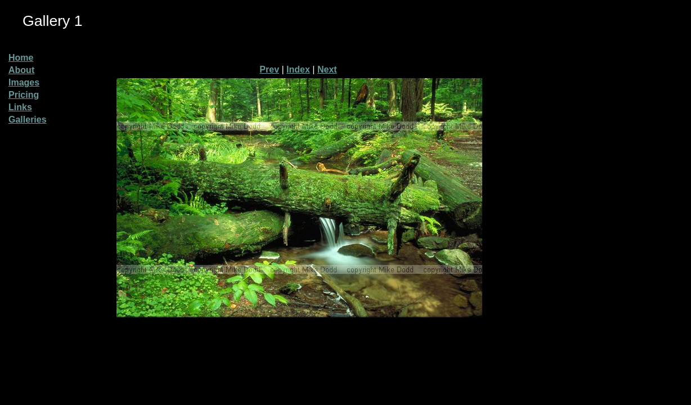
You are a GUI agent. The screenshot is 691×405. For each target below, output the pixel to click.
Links (20, 107)
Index (298, 69)
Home (20, 57)
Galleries (27, 119)
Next (327, 69)
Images (23, 82)
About (21, 70)
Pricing (23, 95)
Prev (269, 69)
